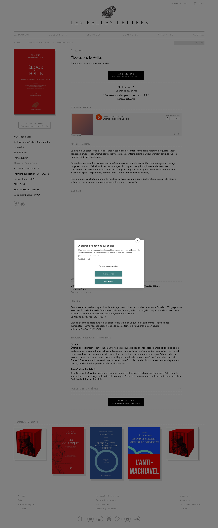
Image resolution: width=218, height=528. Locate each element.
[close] (137, 240)
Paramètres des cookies (108, 266)
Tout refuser (108, 281)
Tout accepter (108, 274)
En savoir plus (84, 259)
